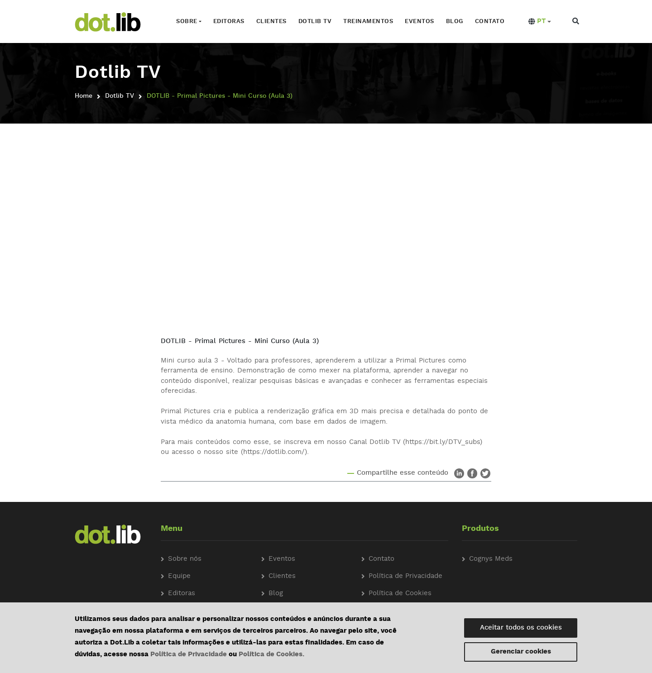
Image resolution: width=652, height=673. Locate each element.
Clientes (271, 21)
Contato (489, 21)
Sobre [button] (186, 21)
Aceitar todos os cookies (521, 628)
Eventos (419, 21)
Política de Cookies (400, 593)
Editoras (228, 21)
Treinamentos (368, 21)
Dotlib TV (314, 21)
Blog (454, 21)
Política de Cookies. (271, 654)
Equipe (179, 576)
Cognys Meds (491, 558)
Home (83, 96)
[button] (539, 22)
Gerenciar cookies (521, 652)
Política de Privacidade (188, 654)
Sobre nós (184, 558)
